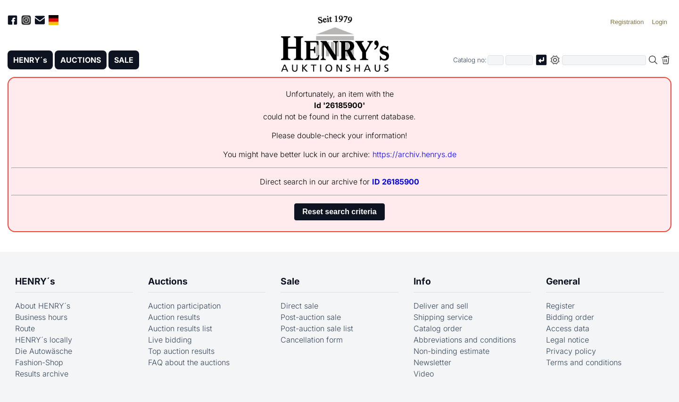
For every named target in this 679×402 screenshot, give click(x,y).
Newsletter (432, 362)
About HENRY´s (42, 305)
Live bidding (170, 339)
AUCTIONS (80, 60)
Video (424, 373)
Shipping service (443, 317)
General (563, 281)
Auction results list (180, 328)
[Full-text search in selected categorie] (604, 60)
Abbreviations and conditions (465, 339)
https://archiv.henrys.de (414, 154)
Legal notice (567, 339)
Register (560, 305)
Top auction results (181, 351)
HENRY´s (30, 60)
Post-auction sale (311, 317)
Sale (290, 281)
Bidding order (570, 317)
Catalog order (438, 328)
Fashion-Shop (39, 362)
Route (25, 328)
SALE (123, 60)
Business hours (41, 317)
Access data (567, 328)
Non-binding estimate (451, 351)
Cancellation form (312, 339)
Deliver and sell (441, 305)
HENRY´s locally (43, 339)
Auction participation (184, 305)
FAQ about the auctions (189, 362)
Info (422, 281)
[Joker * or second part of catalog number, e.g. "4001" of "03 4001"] (519, 60)
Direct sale (299, 305)
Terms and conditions (583, 362)
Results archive (41, 373)
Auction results (174, 317)
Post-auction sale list (317, 328)
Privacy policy (571, 351)
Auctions (168, 281)
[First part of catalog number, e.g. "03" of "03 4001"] (496, 60)
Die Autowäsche (43, 351)
